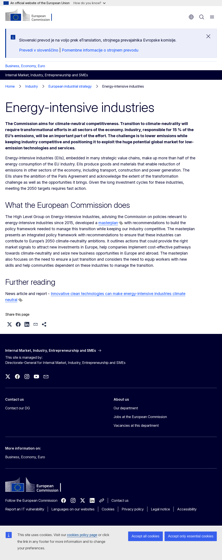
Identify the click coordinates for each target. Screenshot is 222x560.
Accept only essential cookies (190, 536)
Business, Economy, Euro (25, 66)
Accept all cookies (145, 536)
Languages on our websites (73, 509)
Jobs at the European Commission (140, 417)
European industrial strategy (70, 86)
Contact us (120, 500)
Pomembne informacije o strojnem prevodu (100, 50)
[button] (9, 324)
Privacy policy (133, 509)
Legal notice (160, 509)
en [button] (191, 17)
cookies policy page (82, 535)
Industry (31, 86)
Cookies (108, 509)
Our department (126, 408)
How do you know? (89, 3)
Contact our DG (17, 408)
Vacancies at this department (136, 425)
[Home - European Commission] (31, 15)
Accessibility (187, 509)
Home (10, 86)
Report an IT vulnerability (24, 509)
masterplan (108, 222)
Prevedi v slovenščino (38, 50)
